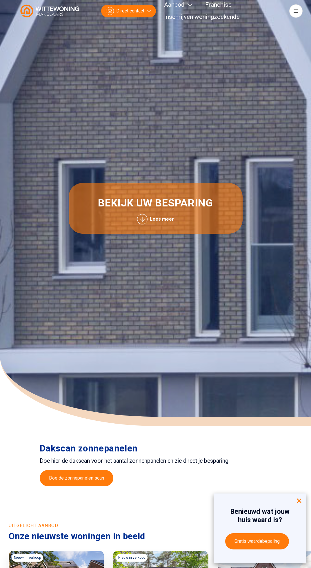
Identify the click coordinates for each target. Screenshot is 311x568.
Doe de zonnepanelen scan (76, 478)
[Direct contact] (128, 11)
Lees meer (155, 219)
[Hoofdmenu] (296, 11)
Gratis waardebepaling (257, 541)
